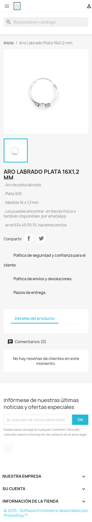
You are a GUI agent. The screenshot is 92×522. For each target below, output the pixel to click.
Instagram (8, 448)
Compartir (29, 238)
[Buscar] (46, 22)
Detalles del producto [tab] (35, 318)
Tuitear (41, 238)
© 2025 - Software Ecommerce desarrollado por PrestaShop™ (46, 513)
